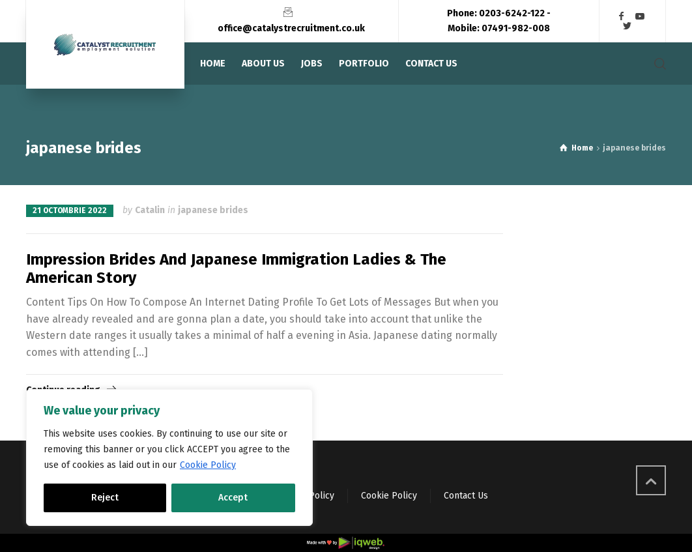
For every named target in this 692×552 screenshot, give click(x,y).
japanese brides (213, 210)
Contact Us (466, 495)
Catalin (150, 210)
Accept (233, 497)
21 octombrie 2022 (70, 210)
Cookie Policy (208, 465)
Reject (105, 497)
